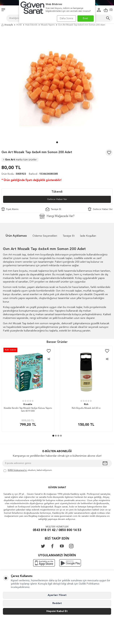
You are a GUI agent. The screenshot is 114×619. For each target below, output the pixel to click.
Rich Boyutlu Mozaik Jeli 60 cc (86, 408)
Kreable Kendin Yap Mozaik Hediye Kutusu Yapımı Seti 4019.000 (28, 409)
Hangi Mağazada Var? (57, 216)
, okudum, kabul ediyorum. (28, 470)
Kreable (27, 404)
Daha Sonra (66, 18)
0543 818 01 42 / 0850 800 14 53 (57, 530)
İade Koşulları (88, 236)
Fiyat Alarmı (9, 209)
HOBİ (19, 25)
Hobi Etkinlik (31, 25)
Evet (85, 18)
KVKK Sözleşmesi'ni (17, 470)
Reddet (57, 603)
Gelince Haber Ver (57, 199)
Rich (86, 404)
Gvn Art (20, 159)
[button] (57, 142)
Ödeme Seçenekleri (44, 236)
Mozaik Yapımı (48, 25)
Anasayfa (7, 25)
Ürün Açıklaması (16, 236)
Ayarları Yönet (57, 595)
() (108, 10)
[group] (57, 84)
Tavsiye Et (53, 209)
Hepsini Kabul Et (57, 611)
